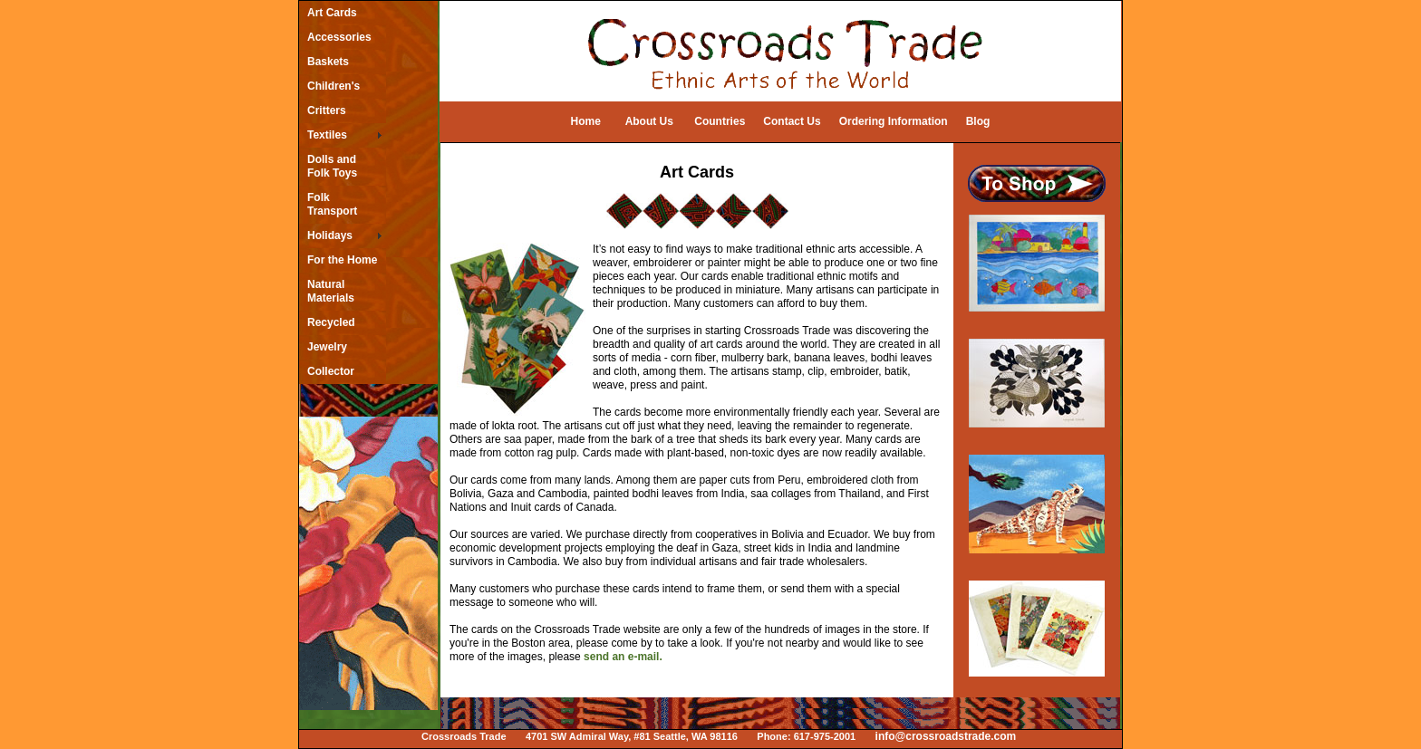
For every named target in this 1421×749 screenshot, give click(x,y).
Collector (330, 371)
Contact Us (790, 121)
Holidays (330, 235)
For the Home (342, 260)
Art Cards (332, 12)
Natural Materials (330, 291)
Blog (978, 121)
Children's (333, 86)
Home (586, 121)
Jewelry (327, 347)
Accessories (339, 37)
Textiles (327, 135)
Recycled (331, 322)
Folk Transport (332, 204)
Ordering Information (893, 121)
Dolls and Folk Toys (332, 166)
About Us (649, 121)
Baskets (328, 61)
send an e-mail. (623, 656)
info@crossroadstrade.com (946, 736)
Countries (719, 121)
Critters (326, 110)
